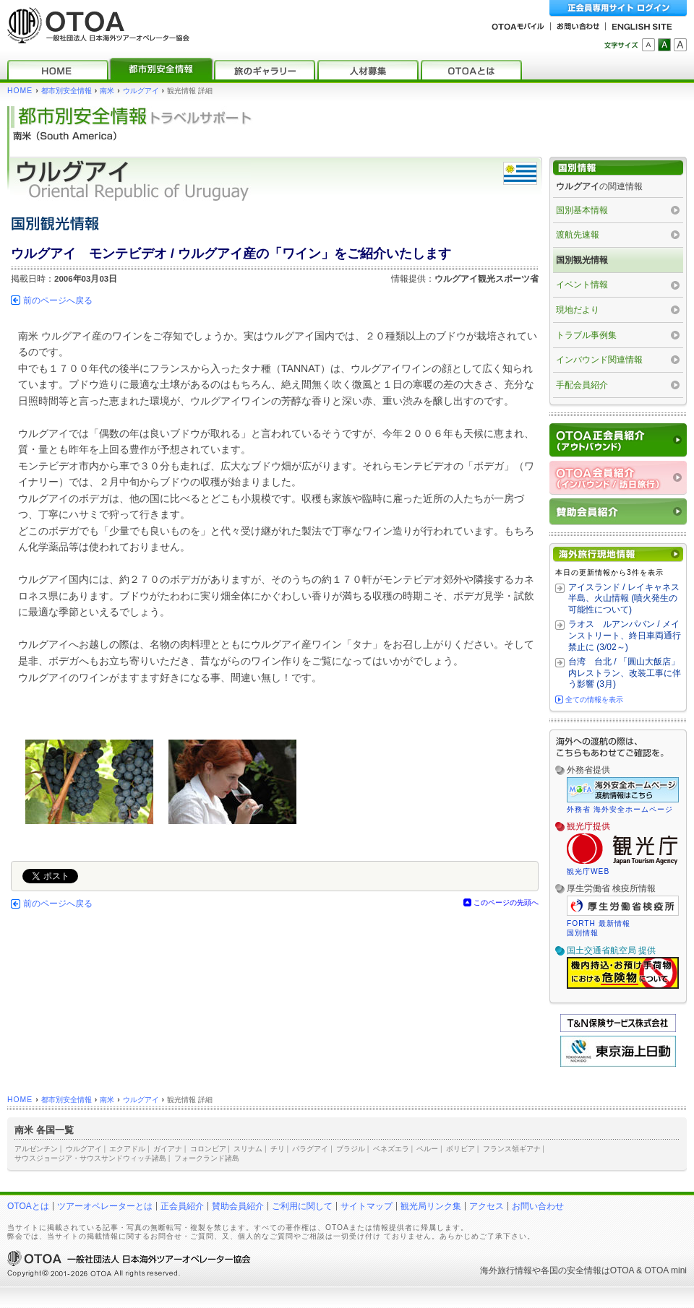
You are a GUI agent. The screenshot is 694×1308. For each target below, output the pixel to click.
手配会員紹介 (582, 385)
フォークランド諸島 (206, 1158)
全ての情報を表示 (594, 699)
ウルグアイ (141, 91)
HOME (20, 91)
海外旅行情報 (506, 1270)
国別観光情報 (582, 260)
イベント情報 (582, 285)
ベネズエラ (391, 1149)
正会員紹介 (182, 1206)
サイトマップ (366, 1206)
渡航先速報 (577, 235)
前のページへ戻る (58, 300)
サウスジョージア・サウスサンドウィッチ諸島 (90, 1158)
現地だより (577, 310)
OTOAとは (28, 1206)
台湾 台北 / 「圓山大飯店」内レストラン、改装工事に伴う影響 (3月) (624, 673)
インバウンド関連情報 (599, 360)
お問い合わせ (538, 1206)
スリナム (248, 1149)
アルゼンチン (36, 1149)
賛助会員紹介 (238, 1206)
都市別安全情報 (66, 91)
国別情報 (583, 933)
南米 (107, 91)
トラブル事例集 (586, 335)
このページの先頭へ (506, 902)
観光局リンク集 (430, 1206)
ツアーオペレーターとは (105, 1206)
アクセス (486, 1206)
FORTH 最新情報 (598, 923)
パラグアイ (310, 1149)
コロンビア (208, 1149)
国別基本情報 (582, 210)
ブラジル (350, 1149)
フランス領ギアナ (512, 1149)
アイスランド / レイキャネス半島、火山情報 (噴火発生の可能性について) (624, 598)
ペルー (427, 1149)
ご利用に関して (302, 1206)
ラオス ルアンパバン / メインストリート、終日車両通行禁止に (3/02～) (624, 635)
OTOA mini (666, 1270)
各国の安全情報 (571, 1270)
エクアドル (127, 1149)
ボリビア (460, 1149)
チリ (277, 1149)
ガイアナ (167, 1149)
